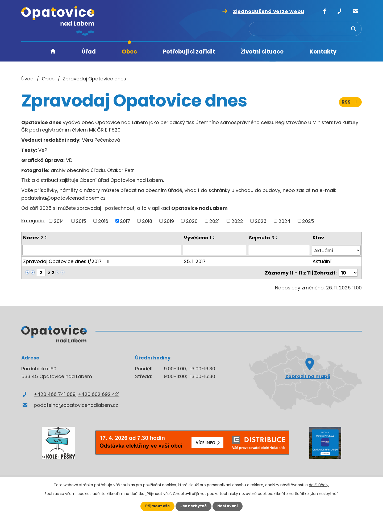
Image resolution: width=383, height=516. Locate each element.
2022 (237, 221)
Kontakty (323, 51)
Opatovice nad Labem (199, 208)
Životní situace (262, 51)
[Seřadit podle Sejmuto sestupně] (277, 238)
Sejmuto (261, 237)
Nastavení (228, 506)
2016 (103, 221)
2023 (261, 221)
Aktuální (322, 260)
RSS (350, 103)
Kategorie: (33, 220)
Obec (129, 51)
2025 (308, 221)
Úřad (89, 51)
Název (33, 237)
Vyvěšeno (197, 237)
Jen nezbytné (193, 506)
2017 (125, 221)
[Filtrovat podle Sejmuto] (279, 250)
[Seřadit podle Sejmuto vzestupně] (277, 236)
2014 (59, 221)
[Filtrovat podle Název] (101, 250)
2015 (81, 221)
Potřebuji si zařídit (189, 51)
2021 (214, 221)
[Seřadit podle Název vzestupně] (46, 236)
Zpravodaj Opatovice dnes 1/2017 (67, 260)
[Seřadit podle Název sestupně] (46, 238)
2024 (284, 221)
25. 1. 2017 (195, 260)
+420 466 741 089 (55, 393)
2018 (147, 221)
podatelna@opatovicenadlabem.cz (63, 198)
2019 (169, 221)
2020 (192, 221)
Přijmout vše (156, 506)
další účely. (319, 485)
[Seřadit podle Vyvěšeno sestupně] (214, 238)
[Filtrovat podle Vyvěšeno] (214, 250)
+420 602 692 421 (98, 393)
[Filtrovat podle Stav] (336, 250)
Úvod (53, 52)
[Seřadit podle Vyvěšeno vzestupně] (214, 236)
